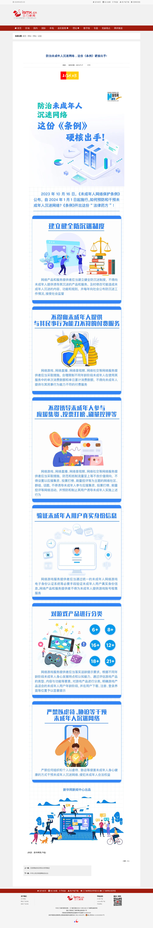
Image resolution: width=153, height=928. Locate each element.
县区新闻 (63, 28)
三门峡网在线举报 (108, 891)
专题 (96, 28)
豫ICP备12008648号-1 (79, 915)
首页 (18, 28)
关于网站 (23, 899)
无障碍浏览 (135, 2)
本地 (52, 28)
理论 (76, 28)
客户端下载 (124, 2)
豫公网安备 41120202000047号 (94, 915)
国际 (43, 28)
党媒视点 (106, 28)
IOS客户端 (100, 899)
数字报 (87, 28)
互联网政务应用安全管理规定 (40, 868)
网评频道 (118, 28)
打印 (88, 65)
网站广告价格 (24, 901)
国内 (35, 28)
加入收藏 (106, 2)
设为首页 (97, 2)
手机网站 (99, 904)
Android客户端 (101, 901)
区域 (27, 28)
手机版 (115, 2)
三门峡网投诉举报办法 (90, 891)
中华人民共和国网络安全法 (39, 873)
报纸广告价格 (24, 904)
